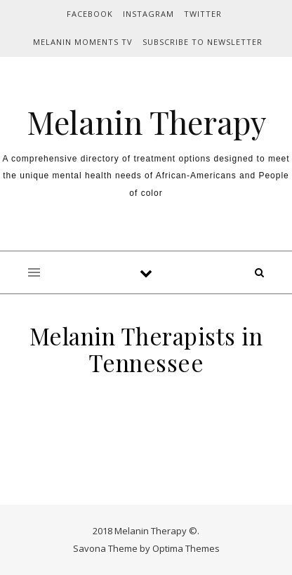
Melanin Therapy (146, 122)
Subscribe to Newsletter (202, 42)
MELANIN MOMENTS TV (83, 42)
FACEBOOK (90, 13)
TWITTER (203, 13)
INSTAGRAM (148, 13)
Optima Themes (186, 548)
